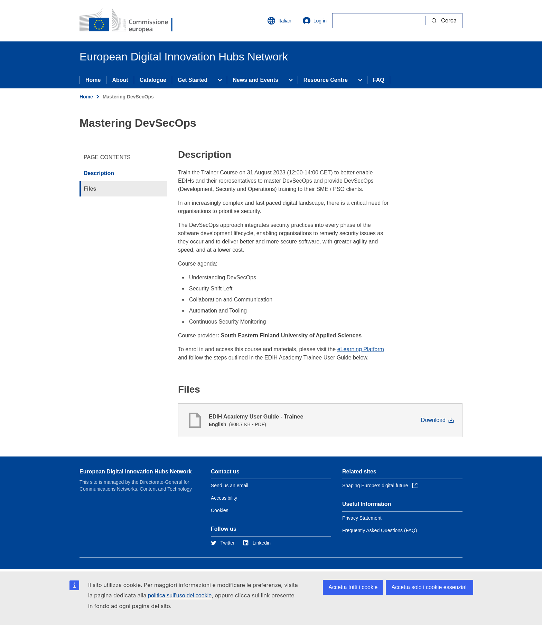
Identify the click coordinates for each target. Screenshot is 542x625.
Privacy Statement (362, 518)
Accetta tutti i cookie (352, 587)
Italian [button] (279, 21)
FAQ (378, 80)
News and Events (255, 80)
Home (93, 80)
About (120, 80)
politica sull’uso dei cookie (180, 595)
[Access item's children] (220, 80)
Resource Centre (325, 80)
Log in (314, 21)
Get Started (192, 80)
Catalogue (153, 80)
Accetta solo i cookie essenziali (429, 587)
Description (99, 173)
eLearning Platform (360, 349)
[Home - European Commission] (130, 20)
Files (90, 189)
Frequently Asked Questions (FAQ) (379, 530)
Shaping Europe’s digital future (380, 485)
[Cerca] (379, 20)
